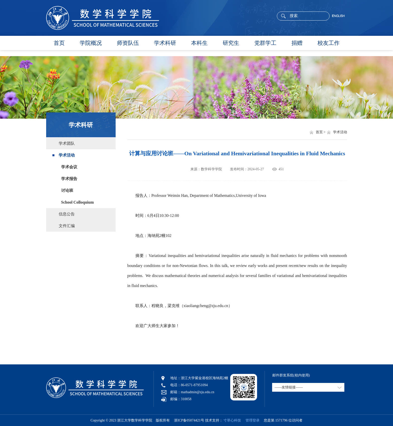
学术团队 (67, 143)
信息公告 (67, 214)
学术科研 (165, 43)
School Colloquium (77, 202)
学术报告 (69, 179)
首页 (59, 43)
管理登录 (251, 420)
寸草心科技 (232, 420)
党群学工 (265, 43)
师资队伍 (128, 43)
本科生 (199, 43)
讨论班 (67, 190)
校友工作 (329, 43)
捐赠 (296, 43)
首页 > (321, 132)
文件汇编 (67, 226)
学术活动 (67, 155)
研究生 (231, 43)
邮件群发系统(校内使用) (291, 375)
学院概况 (91, 43)
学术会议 (69, 167)
